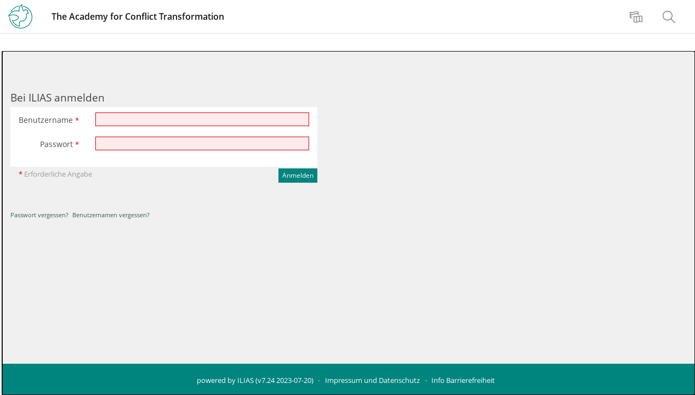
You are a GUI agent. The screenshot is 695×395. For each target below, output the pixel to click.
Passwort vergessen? (39, 215)
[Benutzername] (202, 119)
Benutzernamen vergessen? (111, 215)
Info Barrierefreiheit (463, 380)
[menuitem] (637, 16)
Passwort (59, 144)
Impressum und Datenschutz (372, 380)
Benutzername (49, 120)
